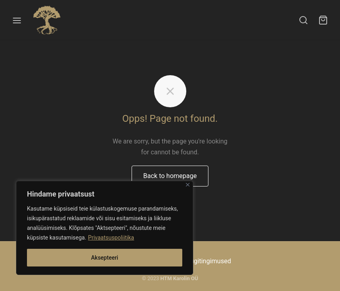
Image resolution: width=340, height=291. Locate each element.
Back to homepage (170, 176)
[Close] (188, 184)
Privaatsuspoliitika (111, 237)
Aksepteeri (104, 257)
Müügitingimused (206, 261)
